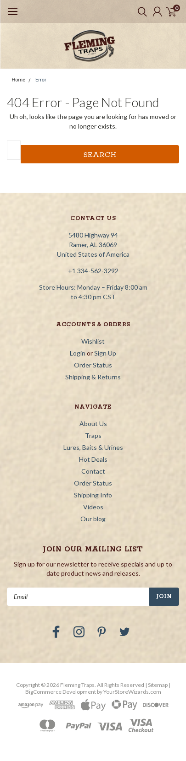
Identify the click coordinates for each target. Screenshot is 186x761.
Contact (93, 471)
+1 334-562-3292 (93, 271)
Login (77, 353)
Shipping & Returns (93, 377)
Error (40, 80)
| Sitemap (156, 684)
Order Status (93, 365)
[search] (140, 11)
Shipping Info (93, 495)
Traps (93, 435)
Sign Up (105, 353)
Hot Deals (93, 459)
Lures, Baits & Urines (93, 447)
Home (19, 80)
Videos (93, 507)
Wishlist (93, 341)
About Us (93, 423)
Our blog (93, 519)
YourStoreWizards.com (132, 691)
